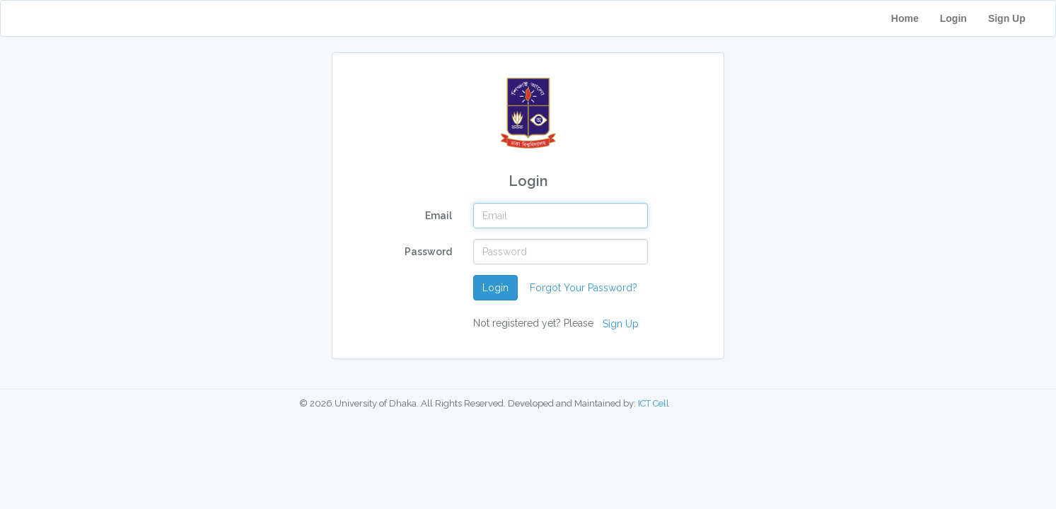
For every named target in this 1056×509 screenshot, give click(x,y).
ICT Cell (653, 403)
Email (438, 215)
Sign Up (1016, 18)
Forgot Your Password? (583, 287)
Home (905, 18)
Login (953, 18)
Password (428, 251)
